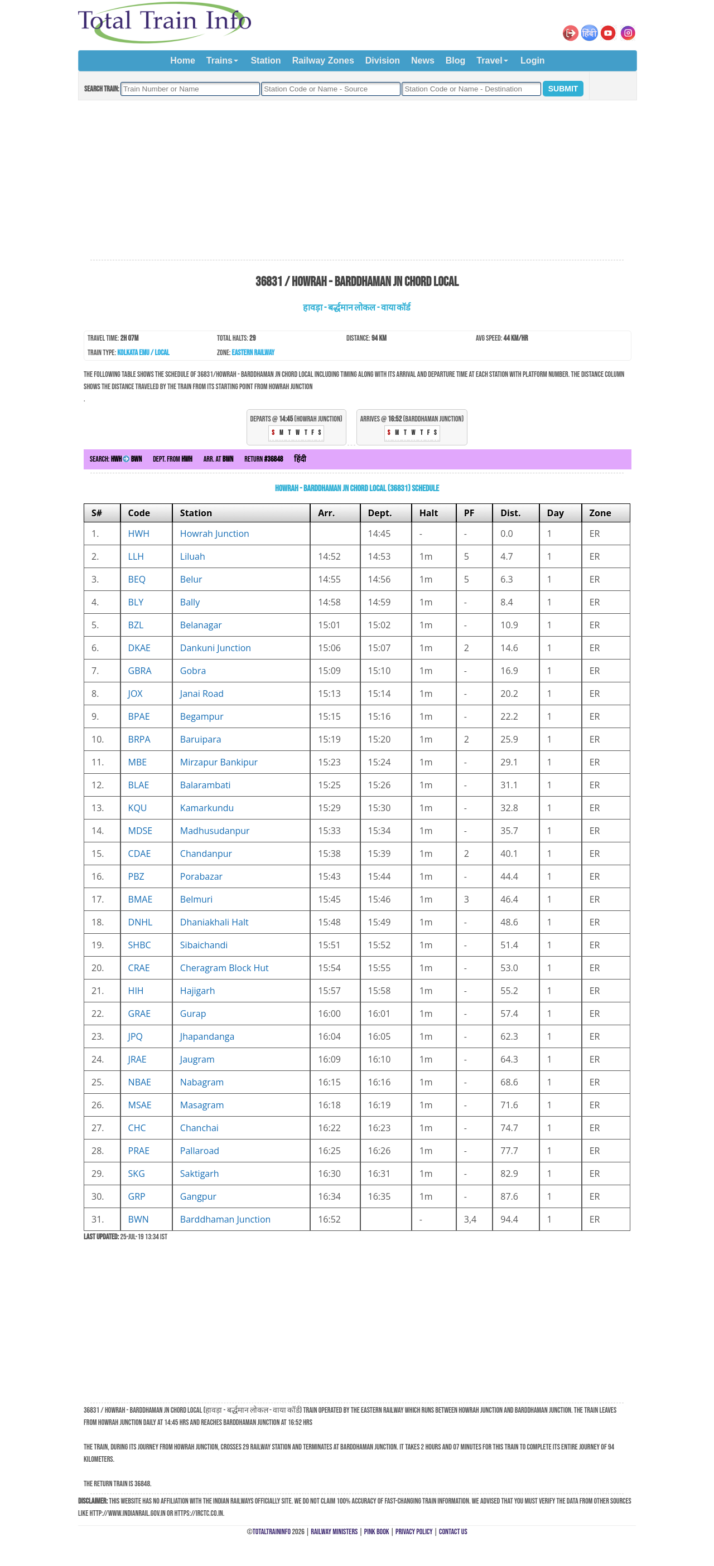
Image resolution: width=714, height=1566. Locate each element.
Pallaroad (199, 1151)
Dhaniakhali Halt (214, 922)
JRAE (137, 1059)
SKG (136, 1173)
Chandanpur (206, 853)
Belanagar (201, 625)
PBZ (136, 876)
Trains (219, 60)
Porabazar (201, 876)
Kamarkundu (207, 808)
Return (263, 459)
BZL (136, 625)
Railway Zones (323, 60)
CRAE (139, 968)
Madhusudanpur (215, 831)
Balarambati (205, 785)
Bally (190, 602)
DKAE (139, 648)
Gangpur (198, 1196)
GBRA (140, 671)
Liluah (192, 556)
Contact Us (453, 1531)
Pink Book (376, 1531)
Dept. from (172, 459)
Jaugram (197, 1059)
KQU (137, 808)
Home (182, 60)
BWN (138, 1219)
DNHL (140, 922)
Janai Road (202, 693)
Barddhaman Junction (225, 1219)
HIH (136, 991)
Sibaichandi (204, 945)
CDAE (139, 853)
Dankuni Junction (215, 648)
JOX (135, 693)
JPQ (135, 1036)
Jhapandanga (207, 1036)
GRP (137, 1196)
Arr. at (219, 459)
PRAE (139, 1151)
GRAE (139, 1013)
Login (532, 60)
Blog (456, 60)
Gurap (193, 1013)
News (423, 60)
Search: (116, 459)
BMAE (140, 899)
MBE (137, 762)
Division (382, 60)
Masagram (202, 1105)
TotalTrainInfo (272, 1531)
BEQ (137, 579)
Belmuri (196, 899)
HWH (138, 533)
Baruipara (200, 739)
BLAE (138, 785)
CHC (137, 1128)
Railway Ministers (334, 1531)
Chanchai (199, 1128)
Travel (489, 60)
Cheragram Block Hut (224, 968)
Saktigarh (199, 1173)
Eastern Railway (253, 352)
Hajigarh (197, 991)
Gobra (193, 671)
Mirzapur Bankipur (219, 762)
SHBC (139, 945)
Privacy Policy (414, 1531)
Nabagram (202, 1082)
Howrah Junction (214, 533)
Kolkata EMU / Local (143, 352)
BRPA (139, 739)
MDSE (140, 831)
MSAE (140, 1105)
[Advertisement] (357, 181)
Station (265, 60)
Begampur (202, 716)
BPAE (139, 716)
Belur (191, 579)
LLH (136, 556)
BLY (136, 602)
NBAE (139, 1082)
